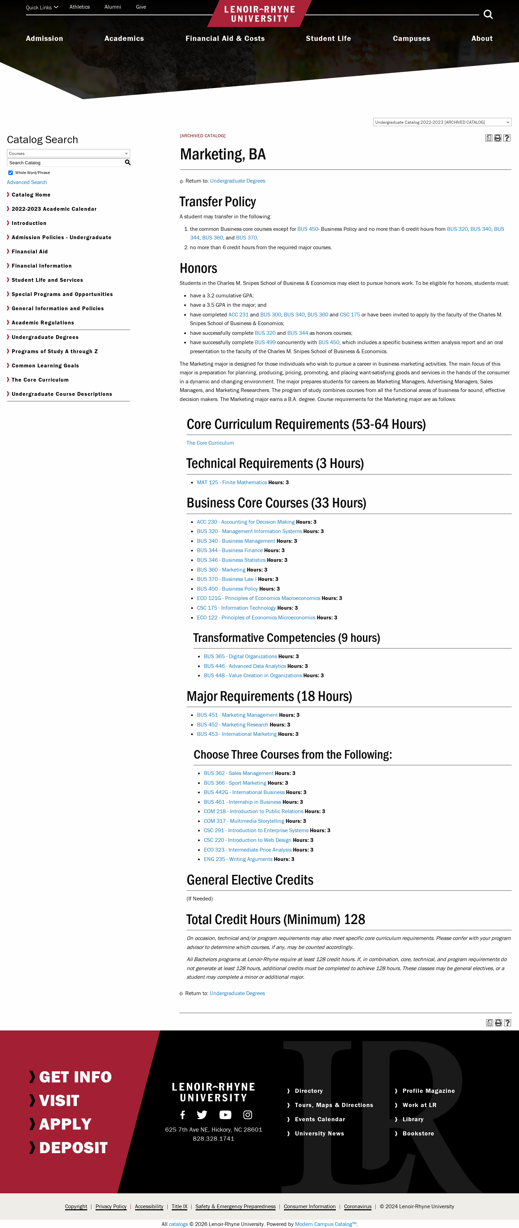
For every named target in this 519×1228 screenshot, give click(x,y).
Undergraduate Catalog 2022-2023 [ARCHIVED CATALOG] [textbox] (430, 122)
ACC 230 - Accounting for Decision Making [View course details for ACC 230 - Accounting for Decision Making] (246, 521)
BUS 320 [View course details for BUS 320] (457, 228)
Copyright (76, 1206)
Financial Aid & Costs (225, 38)
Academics (124, 38)
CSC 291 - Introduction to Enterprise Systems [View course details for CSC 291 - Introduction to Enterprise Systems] (256, 830)
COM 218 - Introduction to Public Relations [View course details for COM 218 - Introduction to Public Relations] (253, 811)
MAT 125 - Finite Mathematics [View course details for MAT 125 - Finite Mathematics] (232, 482)
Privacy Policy (111, 1206)
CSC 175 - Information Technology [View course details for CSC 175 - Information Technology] (236, 607)
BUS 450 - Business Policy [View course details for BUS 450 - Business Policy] (227, 588)
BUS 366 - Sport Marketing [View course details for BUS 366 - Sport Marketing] (235, 782)
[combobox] (442, 122)
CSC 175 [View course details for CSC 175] (350, 314)
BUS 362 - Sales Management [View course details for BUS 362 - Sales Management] (239, 772)
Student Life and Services (45, 280)
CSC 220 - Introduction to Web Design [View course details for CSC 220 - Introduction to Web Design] (248, 839)
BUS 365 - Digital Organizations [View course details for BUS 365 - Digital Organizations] (240, 656)
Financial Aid (27, 251)
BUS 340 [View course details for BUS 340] (481, 228)
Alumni (113, 6)
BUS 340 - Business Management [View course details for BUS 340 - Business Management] (236, 540)
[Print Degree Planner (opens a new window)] (488, 137)
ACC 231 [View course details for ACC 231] (239, 314)
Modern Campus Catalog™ (325, 1223)
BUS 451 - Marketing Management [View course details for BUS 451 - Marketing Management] (237, 714)
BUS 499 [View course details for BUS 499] (265, 342)
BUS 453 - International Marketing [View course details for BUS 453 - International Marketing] (237, 733)
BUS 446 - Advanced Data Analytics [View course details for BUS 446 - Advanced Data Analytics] (245, 665)
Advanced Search (27, 181)
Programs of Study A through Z (52, 351)
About (482, 38)
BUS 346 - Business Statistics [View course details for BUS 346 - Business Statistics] (231, 559)
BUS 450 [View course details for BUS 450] (307, 228)
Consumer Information (310, 1206)
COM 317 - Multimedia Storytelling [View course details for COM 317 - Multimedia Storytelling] (244, 820)
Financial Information (39, 265)
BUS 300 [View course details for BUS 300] (270, 314)
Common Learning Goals (43, 365)
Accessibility (149, 1206)
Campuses (411, 38)
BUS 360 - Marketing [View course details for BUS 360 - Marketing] (221, 569)
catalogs (178, 1223)
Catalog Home (29, 194)
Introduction (27, 223)
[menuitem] (44, 39)
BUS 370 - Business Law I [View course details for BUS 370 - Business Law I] (227, 578)
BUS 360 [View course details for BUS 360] (212, 237)
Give (141, 6)
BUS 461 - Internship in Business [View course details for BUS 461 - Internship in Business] (242, 801)
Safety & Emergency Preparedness (236, 1206)
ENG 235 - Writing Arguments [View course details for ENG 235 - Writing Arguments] (238, 858)
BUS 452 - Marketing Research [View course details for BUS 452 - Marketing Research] (232, 724)
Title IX (179, 1206)
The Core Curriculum (38, 379)
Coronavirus (358, 1206)
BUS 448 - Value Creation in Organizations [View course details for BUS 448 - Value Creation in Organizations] (253, 675)
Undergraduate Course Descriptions (60, 394)
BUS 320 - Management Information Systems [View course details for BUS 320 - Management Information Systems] (249, 531)
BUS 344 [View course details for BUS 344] (297, 332)
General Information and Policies (55, 308)
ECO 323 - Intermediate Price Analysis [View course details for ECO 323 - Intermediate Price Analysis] (248, 849)
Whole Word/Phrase (32, 172)
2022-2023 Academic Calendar (52, 208)
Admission (44, 38)
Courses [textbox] (17, 153)
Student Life (328, 38)
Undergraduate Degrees (43, 337)
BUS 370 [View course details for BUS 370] (246, 237)
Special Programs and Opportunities (60, 294)
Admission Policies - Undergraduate (59, 237)
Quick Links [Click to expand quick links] (42, 7)
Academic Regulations (40, 322)
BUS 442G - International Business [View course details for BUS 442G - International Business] (244, 792)
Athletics (80, 6)
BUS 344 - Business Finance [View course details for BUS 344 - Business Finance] (230, 550)
